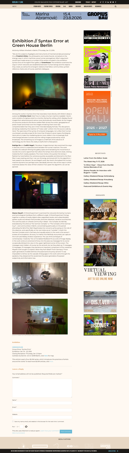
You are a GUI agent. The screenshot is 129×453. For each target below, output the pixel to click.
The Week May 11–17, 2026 (94, 162)
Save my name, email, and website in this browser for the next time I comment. (39, 421)
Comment (15, 377)
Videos (71, 6)
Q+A (64, 6)
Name (14, 400)
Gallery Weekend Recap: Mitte (96, 183)
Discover (78, 6)
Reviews (58, 6)
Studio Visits (37, 6)
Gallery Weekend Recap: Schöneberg (99, 176)
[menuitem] (37, 7)
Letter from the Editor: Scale (95, 158)
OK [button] (117, 451)
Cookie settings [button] (112, 451)
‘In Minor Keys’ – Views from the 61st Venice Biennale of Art (99, 166)
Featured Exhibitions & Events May (98, 186)
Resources (98, 6)
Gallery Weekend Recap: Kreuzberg (98, 180)
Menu (14, 6)
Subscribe (78, 2)
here (51, 361)
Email (14, 407)
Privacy (88, 2)
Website (14, 414)
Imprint (94, 2)
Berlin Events (88, 6)
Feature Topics (48, 6)
